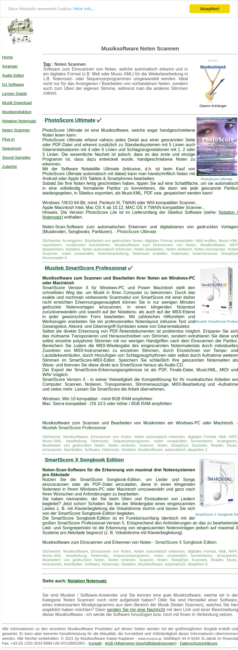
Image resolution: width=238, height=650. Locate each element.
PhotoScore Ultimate (70, 120)
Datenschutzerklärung (198, 643)
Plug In (8, 139)
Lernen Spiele (14, 93)
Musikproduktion (16, 111)
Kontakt (95, 643)
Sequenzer (12, 148)
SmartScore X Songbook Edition (84, 459)
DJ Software (13, 84)
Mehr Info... (86, 9)
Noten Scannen (16, 130)
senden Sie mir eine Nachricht (136, 609)
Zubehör (9, 166)
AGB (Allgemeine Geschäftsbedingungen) (140, 643)
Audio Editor (13, 75)
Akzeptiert (209, 9)
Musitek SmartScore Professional (86, 268)
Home (7, 57)
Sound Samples (16, 157)
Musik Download (17, 102)
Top (47, 64)
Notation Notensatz (19, 121)
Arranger (10, 66)
